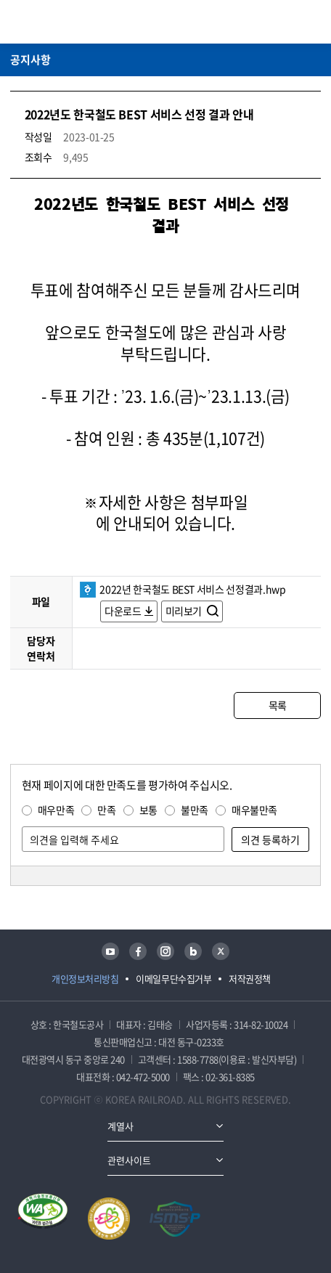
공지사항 (30, 60)
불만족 (194, 810)
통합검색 (288, 21)
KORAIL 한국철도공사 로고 (66, 21)
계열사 (120, 1126)
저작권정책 (250, 978)
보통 (148, 810)
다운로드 (123, 610)
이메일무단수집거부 (173, 978)
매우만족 (56, 810)
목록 (278, 705)
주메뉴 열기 (312, 21)
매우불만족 (254, 810)
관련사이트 (129, 1160)
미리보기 (185, 610)
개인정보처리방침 (85, 978)
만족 (106, 810)
